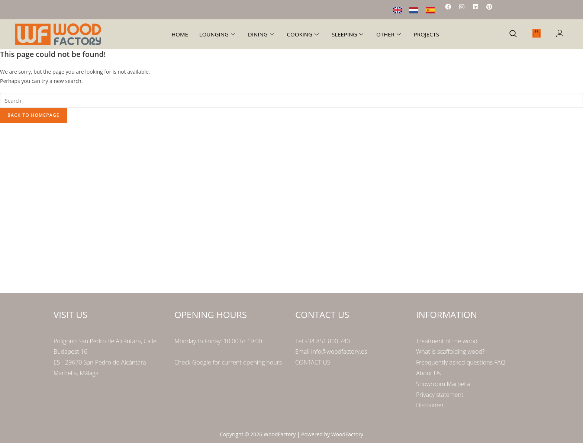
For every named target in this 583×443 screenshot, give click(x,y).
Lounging (218, 34)
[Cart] (536, 33)
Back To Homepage (33, 115)
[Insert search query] (291, 100)
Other (389, 34)
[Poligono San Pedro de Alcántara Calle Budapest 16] (291, 206)
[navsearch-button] (513, 34)
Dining (262, 34)
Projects (426, 34)
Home (179, 34)
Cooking (304, 34)
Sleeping (348, 34)
